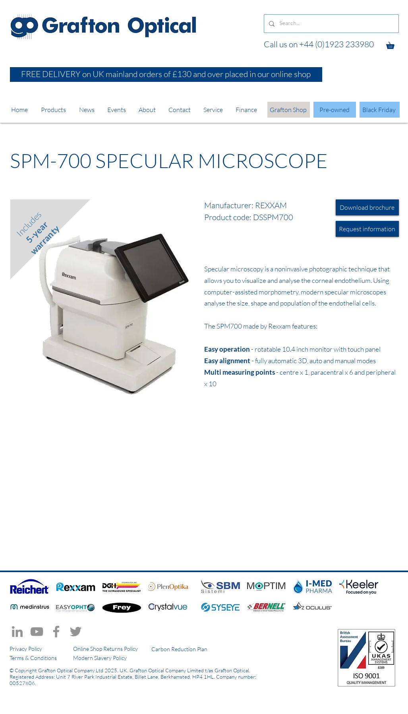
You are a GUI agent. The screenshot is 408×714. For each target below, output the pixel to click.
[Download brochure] (367, 207)
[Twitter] (75, 631)
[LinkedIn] (17, 631)
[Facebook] (56, 631)
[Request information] (367, 229)
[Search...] (330, 24)
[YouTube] (36, 631)
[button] (393, 44)
